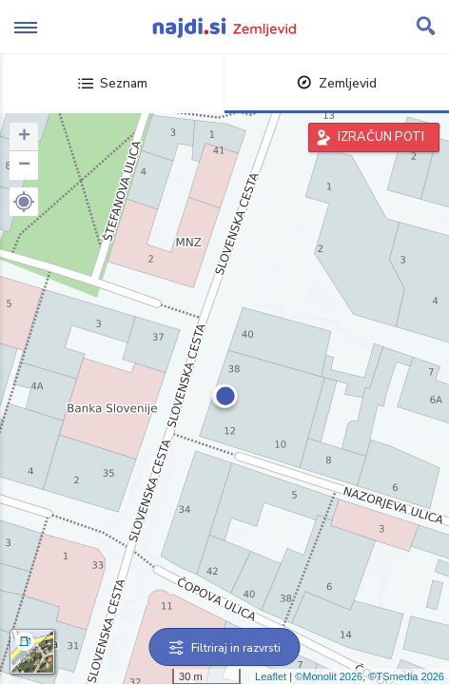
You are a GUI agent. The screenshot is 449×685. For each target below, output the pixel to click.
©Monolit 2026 (328, 676)
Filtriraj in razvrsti (225, 648)
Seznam (112, 83)
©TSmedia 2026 (406, 676)
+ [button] (24, 137)
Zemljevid (337, 83)
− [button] (24, 165)
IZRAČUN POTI (381, 137)
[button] (24, 201)
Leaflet (270, 676)
